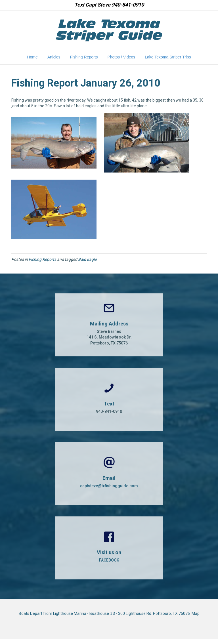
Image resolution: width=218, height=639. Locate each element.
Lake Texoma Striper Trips (168, 57)
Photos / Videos (121, 57)
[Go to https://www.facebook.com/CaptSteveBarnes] (109, 547)
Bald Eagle (87, 259)
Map (196, 613)
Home (32, 57)
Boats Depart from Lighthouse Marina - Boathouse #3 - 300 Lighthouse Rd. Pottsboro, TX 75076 (105, 613)
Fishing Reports (84, 57)
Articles (53, 57)
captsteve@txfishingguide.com (109, 486)
